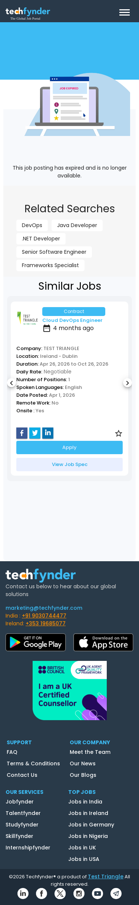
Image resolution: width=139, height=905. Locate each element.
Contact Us (22, 775)
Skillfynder (19, 836)
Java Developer (77, 225)
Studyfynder (22, 824)
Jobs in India (85, 801)
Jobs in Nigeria (88, 836)
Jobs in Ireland (88, 813)
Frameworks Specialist (50, 265)
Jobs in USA (83, 859)
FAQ (12, 752)
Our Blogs (83, 775)
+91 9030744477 (44, 615)
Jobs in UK (82, 847)
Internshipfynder (28, 847)
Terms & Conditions (33, 763)
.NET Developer (41, 238)
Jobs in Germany (91, 824)
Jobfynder (20, 801)
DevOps (32, 225)
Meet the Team (90, 752)
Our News (83, 763)
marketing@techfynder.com (44, 608)
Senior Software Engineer (54, 252)
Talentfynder (23, 813)
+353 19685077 (46, 623)
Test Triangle (105, 876)
